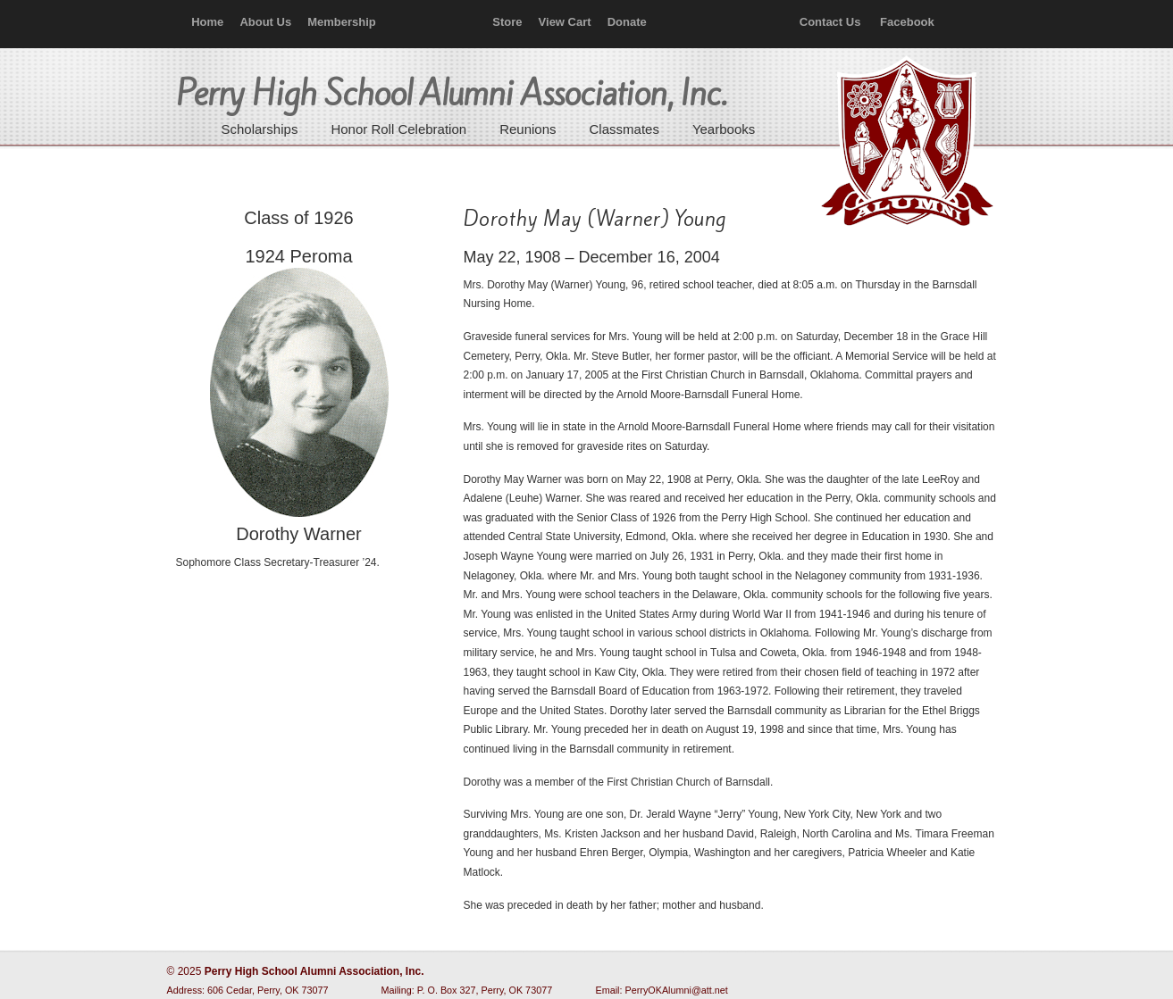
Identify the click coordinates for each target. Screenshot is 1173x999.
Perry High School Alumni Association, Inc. (905, 143)
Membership (341, 22)
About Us (265, 22)
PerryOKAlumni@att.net (676, 990)
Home (207, 22)
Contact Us (830, 22)
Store (507, 22)
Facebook (907, 22)
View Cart (565, 22)
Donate (627, 22)
